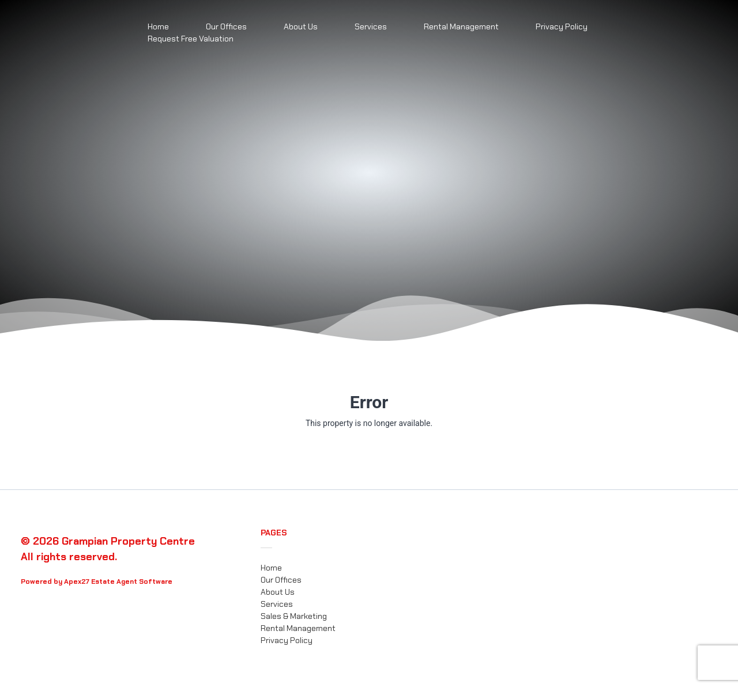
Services (371, 26)
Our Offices (281, 580)
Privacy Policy (562, 26)
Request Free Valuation (191, 38)
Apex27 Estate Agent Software (118, 581)
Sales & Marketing (294, 616)
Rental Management (461, 26)
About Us (301, 26)
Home (271, 567)
